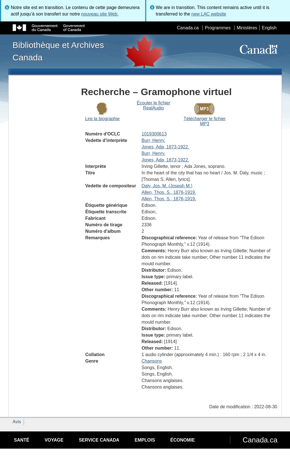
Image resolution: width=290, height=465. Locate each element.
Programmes (218, 27)
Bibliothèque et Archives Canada (58, 51)
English (269, 27)
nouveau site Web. (99, 14)
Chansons (151, 361)
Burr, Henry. (153, 140)
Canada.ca (188, 27)
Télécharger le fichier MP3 (205, 121)
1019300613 (154, 133)
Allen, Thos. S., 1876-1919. (168, 192)
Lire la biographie (102, 118)
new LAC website (208, 14)
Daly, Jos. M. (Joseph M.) (166, 185)
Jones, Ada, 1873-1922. (165, 146)
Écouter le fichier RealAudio (153, 105)
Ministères (247, 27)
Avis (17, 421)
